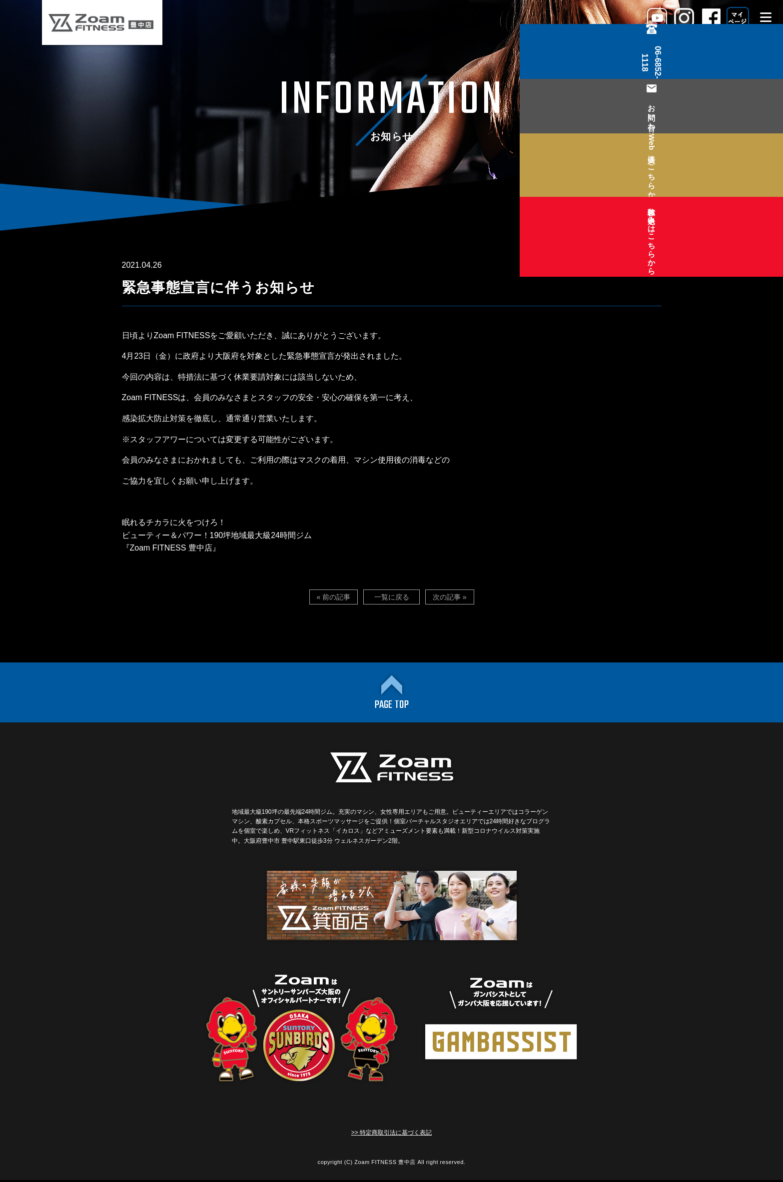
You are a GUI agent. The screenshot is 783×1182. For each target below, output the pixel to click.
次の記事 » (448, 597)
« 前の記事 (335, 597)
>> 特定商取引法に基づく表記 (391, 1134)
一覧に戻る (391, 597)
